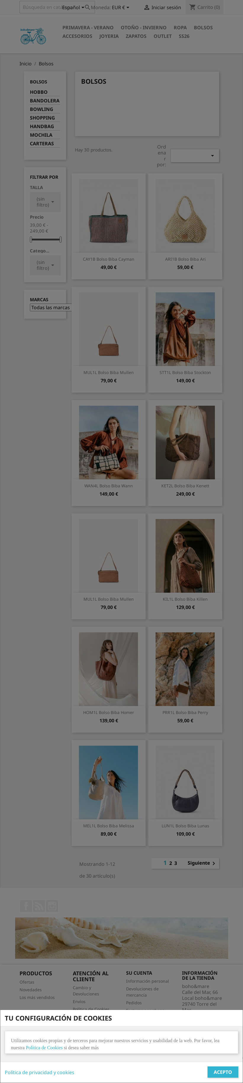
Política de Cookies (44, 1047)
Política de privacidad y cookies (39, 1072)
